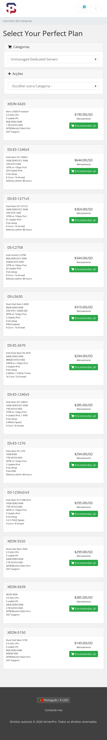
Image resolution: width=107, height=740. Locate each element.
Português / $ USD (53, 700)
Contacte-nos (53, 710)
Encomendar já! (83, 126)
